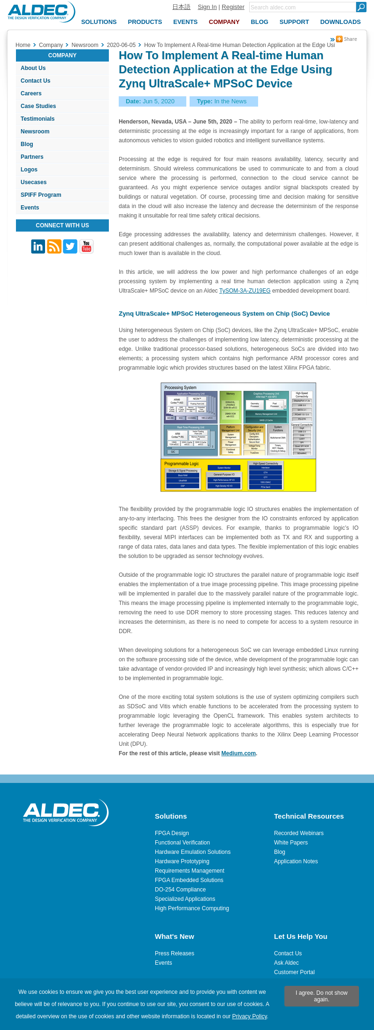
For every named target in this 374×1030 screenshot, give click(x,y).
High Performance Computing (192, 908)
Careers (31, 93)
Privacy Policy (249, 1016)
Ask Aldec (286, 963)
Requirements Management (189, 870)
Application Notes (296, 861)
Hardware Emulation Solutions (192, 852)
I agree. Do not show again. (322, 996)
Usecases (33, 182)
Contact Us (35, 80)
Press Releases (174, 953)
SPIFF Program (41, 195)
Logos (29, 169)
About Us (33, 68)
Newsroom (35, 131)
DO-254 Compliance (180, 889)
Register (233, 6)
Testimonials (37, 119)
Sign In (207, 6)
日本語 (181, 6)
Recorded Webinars (299, 833)
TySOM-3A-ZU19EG (244, 290)
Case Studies (38, 106)
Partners (32, 157)
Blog (27, 144)
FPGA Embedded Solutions (189, 880)
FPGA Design (172, 833)
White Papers (291, 842)
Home (23, 45)
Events (30, 207)
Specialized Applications (185, 899)
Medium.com (238, 753)
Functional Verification (182, 842)
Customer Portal (294, 972)
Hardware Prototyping (182, 861)
